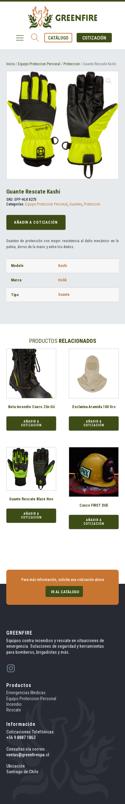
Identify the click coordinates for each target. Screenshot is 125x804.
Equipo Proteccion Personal (39, 64)
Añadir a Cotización (36, 222)
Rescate (13, 709)
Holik (62, 280)
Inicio (10, 64)
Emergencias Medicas (26, 692)
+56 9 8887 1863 (20, 737)
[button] (58, 37)
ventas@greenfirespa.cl (27, 754)
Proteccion (71, 64)
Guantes (75, 204)
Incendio (14, 704)
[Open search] (35, 37)
